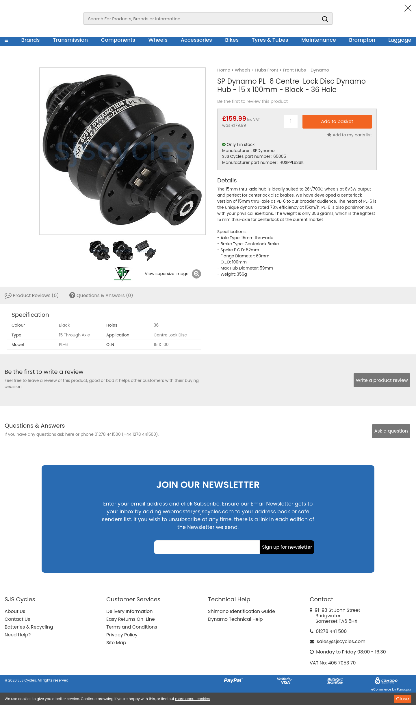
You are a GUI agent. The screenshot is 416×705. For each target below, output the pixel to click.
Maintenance (318, 39)
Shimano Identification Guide (241, 611)
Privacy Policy (122, 634)
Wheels (158, 39)
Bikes (232, 39)
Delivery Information (129, 611)
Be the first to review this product (252, 101)
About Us (15, 611)
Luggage (399, 39)
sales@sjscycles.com (341, 641)
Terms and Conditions (131, 627)
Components (118, 39)
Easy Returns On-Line (130, 619)
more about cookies (192, 698)
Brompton (362, 39)
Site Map (116, 642)
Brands (30, 39)
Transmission (70, 39)
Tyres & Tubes (270, 39)
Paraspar (404, 689)
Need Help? (18, 634)
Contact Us (17, 619)
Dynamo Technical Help (235, 619)
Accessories (196, 39)
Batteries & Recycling (29, 627)
